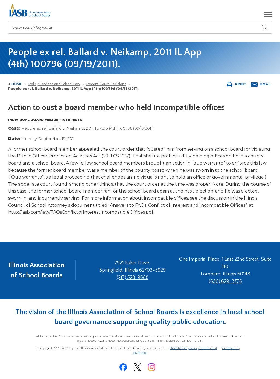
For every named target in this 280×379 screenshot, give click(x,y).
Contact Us (231, 348)
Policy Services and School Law (54, 84)
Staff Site (140, 353)
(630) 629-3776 (225, 281)
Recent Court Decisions (106, 84)
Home (16, 84)
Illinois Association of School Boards (36, 270)
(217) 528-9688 (132, 277)
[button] (268, 14)
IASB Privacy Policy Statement (193, 348)
